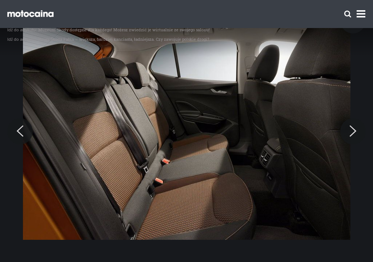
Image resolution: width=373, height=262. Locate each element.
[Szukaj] (347, 14)
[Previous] (20, 131)
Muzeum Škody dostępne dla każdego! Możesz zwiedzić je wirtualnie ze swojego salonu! (124, 29)
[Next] (353, 131)
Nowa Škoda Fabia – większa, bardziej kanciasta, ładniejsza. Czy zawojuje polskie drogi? (123, 39)
